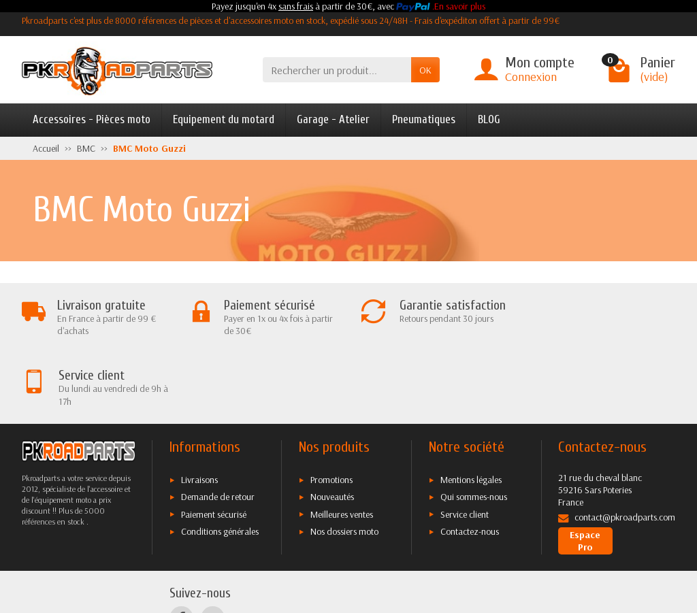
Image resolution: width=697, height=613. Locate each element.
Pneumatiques (423, 119)
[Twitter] (213, 547)
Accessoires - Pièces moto (91, 119)
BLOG (489, 119)
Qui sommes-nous (473, 426)
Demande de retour (218, 426)
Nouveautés (332, 426)
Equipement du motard (223, 119)
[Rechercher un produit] (337, 69)
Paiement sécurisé (213, 443)
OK (425, 70)
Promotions (331, 409)
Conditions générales (220, 461)
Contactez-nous (469, 461)
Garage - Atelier (333, 119)
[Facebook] (181, 547)
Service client (464, 443)
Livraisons (199, 409)
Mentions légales (471, 409)
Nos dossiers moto (344, 461)
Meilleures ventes (341, 443)
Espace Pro (585, 471)
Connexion (531, 76)
